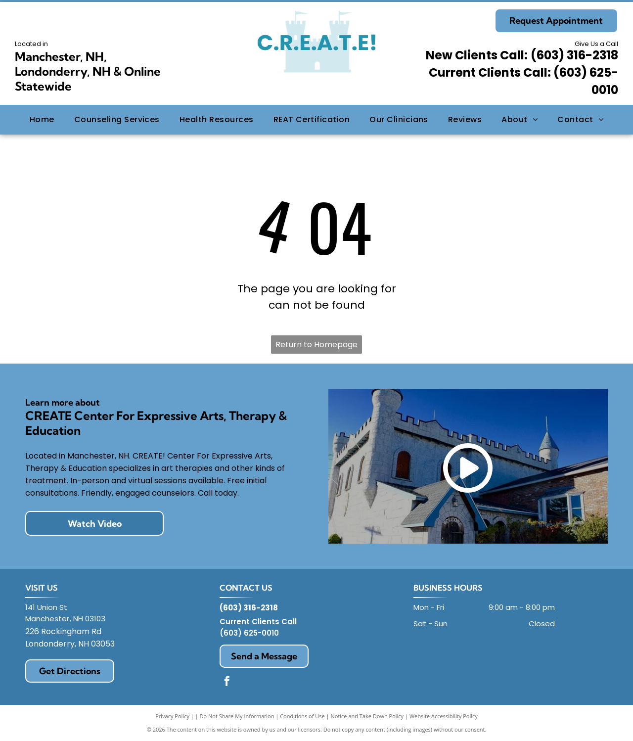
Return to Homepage (316, 344)
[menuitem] (42, 119)
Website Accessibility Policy (443, 716)
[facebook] (227, 682)
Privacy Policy (172, 716)
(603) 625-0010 (249, 633)
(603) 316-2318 (574, 55)
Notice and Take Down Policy (367, 716)
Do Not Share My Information (237, 716)
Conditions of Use (302, 716)
